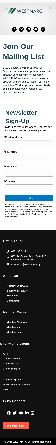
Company (10, 181)
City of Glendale (12, 358)
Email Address (13, 137)
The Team (12, 295)
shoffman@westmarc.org (25, 264)
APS (5, 353)
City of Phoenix (11, 368)
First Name (11, 152)
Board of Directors (17, 290)
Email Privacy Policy (15, 214)
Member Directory (17, 322)
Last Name (11, 166)
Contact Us (13, 300)
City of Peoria (10, 363)
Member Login (15, 332)
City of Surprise (12, 379)
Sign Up (29, 198)
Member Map (14, 327)
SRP (5, 389)
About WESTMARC (17, 285)
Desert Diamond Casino (16, 384)
